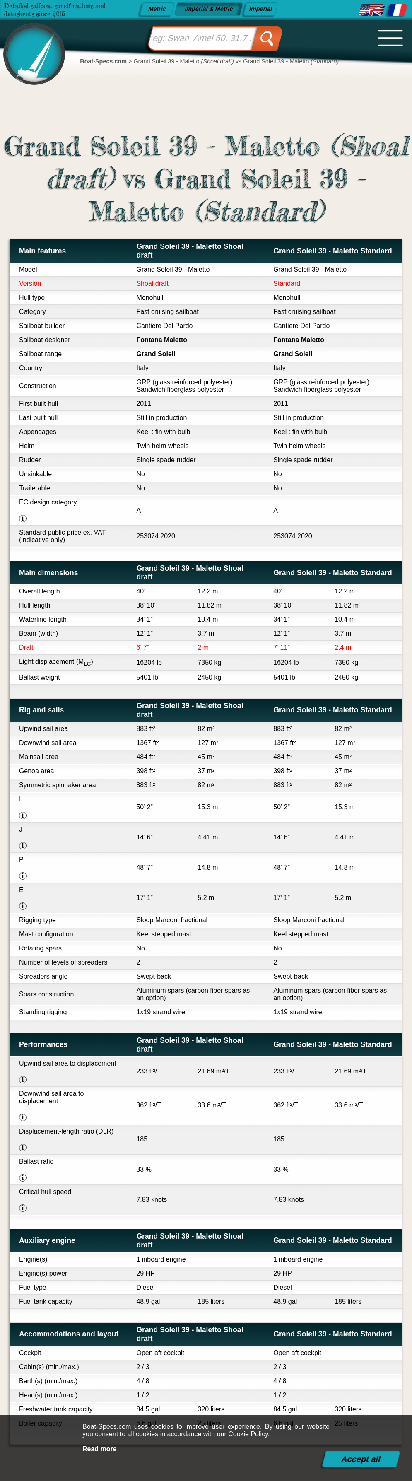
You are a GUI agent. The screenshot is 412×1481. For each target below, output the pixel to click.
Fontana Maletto (161, 339)
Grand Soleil (155, 353)
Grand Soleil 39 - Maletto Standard (332, 251)
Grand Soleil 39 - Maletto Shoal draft (189, 250)
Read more (99, 1448)
